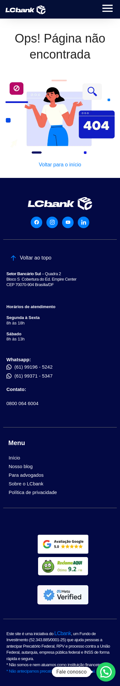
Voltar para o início (60, 164)
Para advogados (26, 475)
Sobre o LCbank (26, 483)
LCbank (62, 633)
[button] (106, 672)
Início (14, 457)
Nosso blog (21, 466)
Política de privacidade (33, 492)
